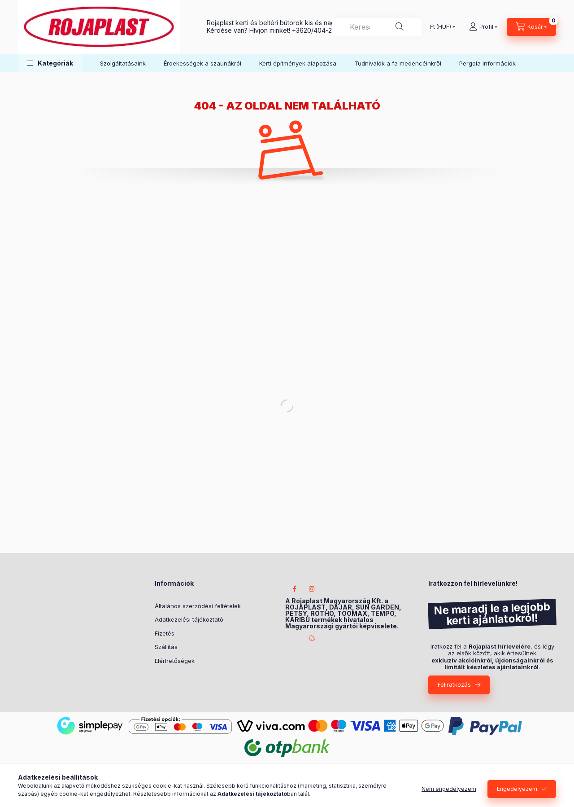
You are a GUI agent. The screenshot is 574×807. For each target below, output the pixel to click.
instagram (312, 589)
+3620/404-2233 (317, 30)
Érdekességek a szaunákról (202, 63)
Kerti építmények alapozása (297, 63)
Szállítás (166, 646)
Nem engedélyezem (449, 788)
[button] (50, 63)
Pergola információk (487, 63)
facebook (294, 589)
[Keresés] (400, 26)
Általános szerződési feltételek (198, 606)
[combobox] (377, 27)
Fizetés (164, 633)
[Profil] (483, 27)
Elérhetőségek (175, 660)
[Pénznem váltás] (440, 27)
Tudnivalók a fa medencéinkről (397, 63)
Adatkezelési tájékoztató (189, 619)
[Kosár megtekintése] (531, 27)
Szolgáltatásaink (123, 63)
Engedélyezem (517, 788)
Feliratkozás (454, 684)
